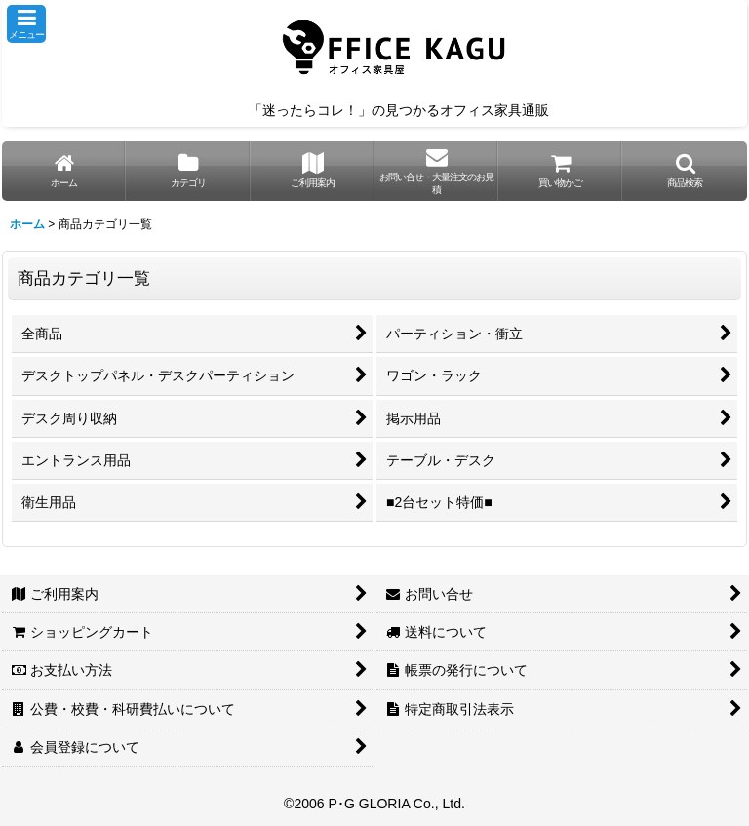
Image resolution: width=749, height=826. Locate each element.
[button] (26, 24)
